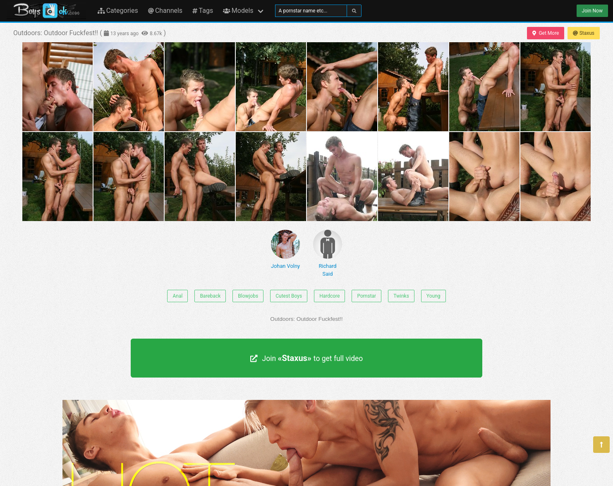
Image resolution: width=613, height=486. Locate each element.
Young (433, 296)
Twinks (401, 296)
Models (238, 10)
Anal (177, 296)
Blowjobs (248, 296)
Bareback (210, 296)
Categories (118, 10)
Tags (202, 10)
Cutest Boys (288, 296)
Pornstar (366, 296)
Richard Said (327, 253)
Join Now (592, 11)
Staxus (583, 33)
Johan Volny (285, 249)
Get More (545, 33)
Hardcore (329, 296)
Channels (165, 10)
